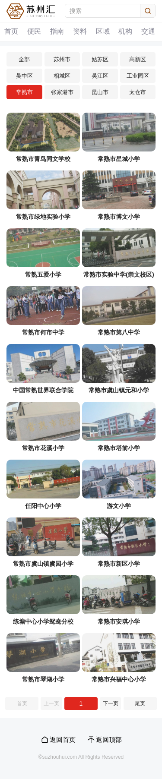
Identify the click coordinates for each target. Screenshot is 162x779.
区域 (103, 31)
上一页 (51, 703)
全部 (24, 59)
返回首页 (63, 739)
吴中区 (24, 76)
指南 (57, 31)
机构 (126, 31)
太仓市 (137, 92)
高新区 (137, 59)
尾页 (140, 703)
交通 (149, 31)
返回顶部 (109, 739)
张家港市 (62, 92)
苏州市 (62, 59)
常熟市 (24, 92)
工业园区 (138, 76)
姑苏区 (100, 59)
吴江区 (100, 76)
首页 (12, 31)
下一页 (110, 703)
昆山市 (100, 92)
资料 (80, 31)
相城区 (62, 76)
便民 (34, 31)
